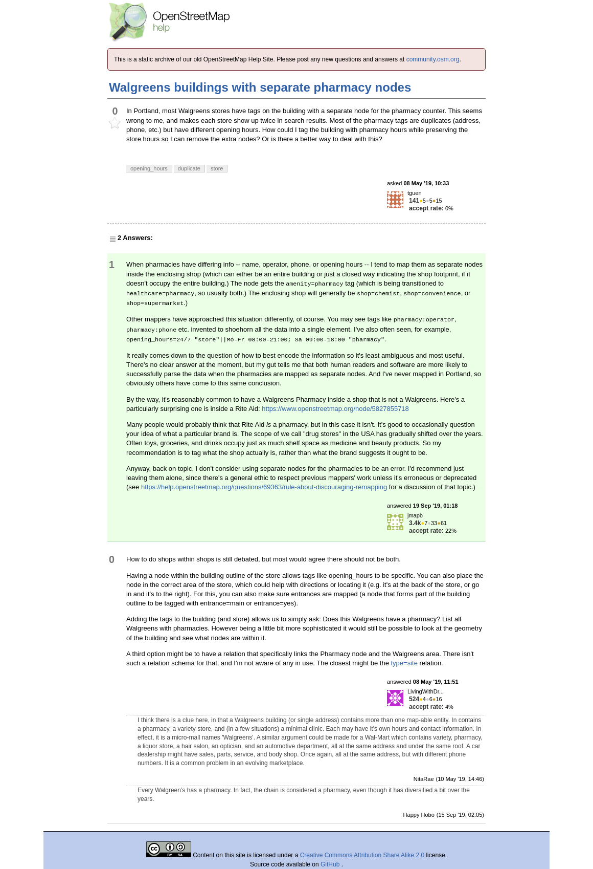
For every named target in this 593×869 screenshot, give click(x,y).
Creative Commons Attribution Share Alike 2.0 (362, 855)
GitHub (331, 864)
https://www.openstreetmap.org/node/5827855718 (335, 408)
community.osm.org (433, 59)
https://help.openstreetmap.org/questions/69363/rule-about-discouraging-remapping (264, 487)
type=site (404, 663)
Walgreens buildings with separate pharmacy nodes (260, 87)
